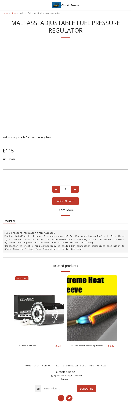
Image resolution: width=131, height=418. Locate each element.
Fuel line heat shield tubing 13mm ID (87, 345)
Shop (14, 13)
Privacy (64, 379)
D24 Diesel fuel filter (26, 345)
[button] (4, 5)
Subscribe (86, 388)
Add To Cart (65, 201)
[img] (39, 308)
